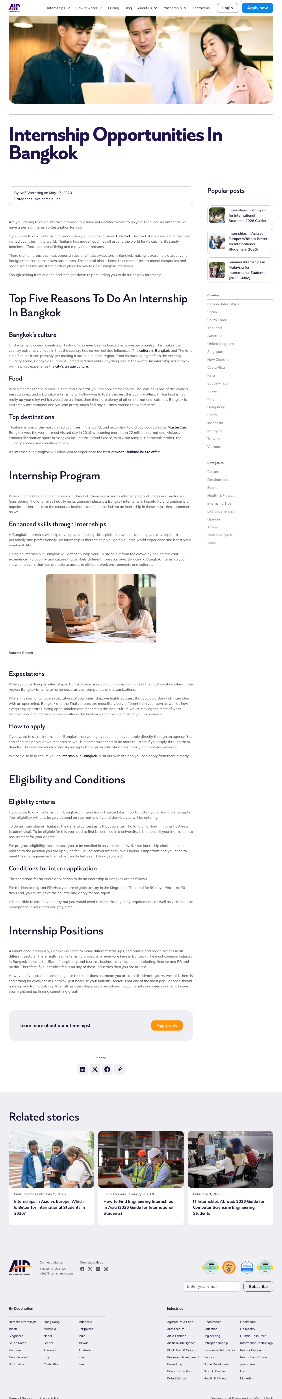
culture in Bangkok (154, 350)
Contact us (201, 8)
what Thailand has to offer (137, 452)
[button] (59, 8)
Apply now (257, 7)
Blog (128, 8)
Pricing (113, 8)
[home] (15, 8)
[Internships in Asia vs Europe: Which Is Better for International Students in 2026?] (51, 1206)
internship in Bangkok (79, 756)
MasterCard (177, 427)
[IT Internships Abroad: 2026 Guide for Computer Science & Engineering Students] (230, 1206)
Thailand (122, 236)
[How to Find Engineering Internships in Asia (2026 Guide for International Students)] (141, 1206)
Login (227, 7)
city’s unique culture (71, 366)
